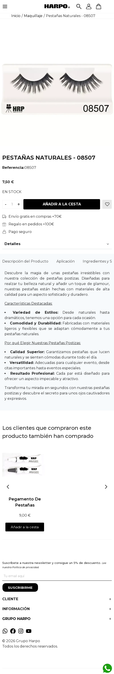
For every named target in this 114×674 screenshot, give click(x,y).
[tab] (25, 261)
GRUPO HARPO (16, 619)
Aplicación (65, 261)
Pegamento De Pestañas (25, 502)
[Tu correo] (57, 576)
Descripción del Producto (25, 261)
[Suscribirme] (20, 587)
